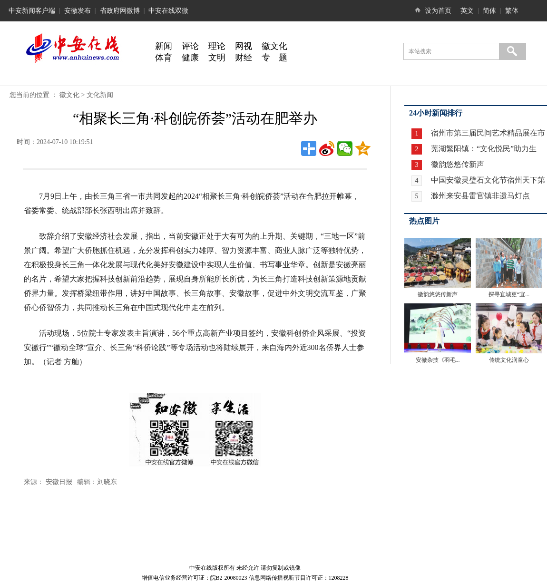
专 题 (274, 57)
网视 (243, 46)
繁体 (511, 10)
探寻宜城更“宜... (508, 294)
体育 (163, 57)
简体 (489, 10)
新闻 (163, 46)
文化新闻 (100, 94)
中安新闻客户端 (32, 10)
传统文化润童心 (509, 360)
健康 (190, 57)
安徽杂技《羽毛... (438, 360)
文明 (216, 57)
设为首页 (438, 10)
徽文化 (274, 46)
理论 (216, 46)
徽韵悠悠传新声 (456, 164)
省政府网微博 (120, 10)
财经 (243, 57)
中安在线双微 (168, 10)
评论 (190, 46)
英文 (467, 10)
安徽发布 (77, 10)
